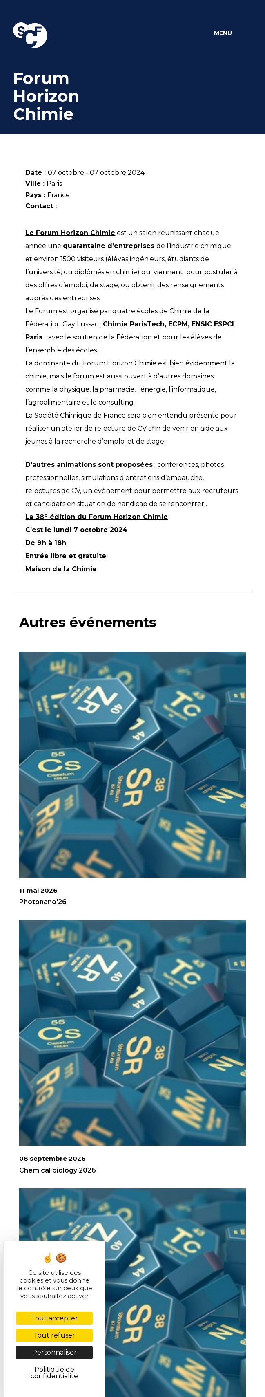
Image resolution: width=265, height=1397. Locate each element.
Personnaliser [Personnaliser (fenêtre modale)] (54, 1352)
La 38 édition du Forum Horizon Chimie (96, 517)
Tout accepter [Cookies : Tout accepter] (54, 1318)
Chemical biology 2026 (57, 1170)
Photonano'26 (43, 902)
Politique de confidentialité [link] (54, 1373)
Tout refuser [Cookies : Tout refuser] (54, 1335)
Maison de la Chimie (61, 569)
